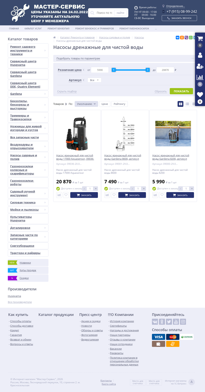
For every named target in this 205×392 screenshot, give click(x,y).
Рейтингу (119, 104)
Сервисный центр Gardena (23, 73)
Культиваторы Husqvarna (21, 218)
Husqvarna (14, 296)
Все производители (20, 302)
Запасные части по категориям (28, 236)
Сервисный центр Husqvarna (23, 63)
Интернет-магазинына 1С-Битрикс (180, 382)
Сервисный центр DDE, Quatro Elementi (25, 84)
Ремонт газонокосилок (134, 28)
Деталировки (28, 228)
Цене (104, 104)
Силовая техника (28, 202)
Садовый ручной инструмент (28, 193)
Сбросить (161, 91)
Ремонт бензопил (58, 28)
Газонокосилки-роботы (22, 182)
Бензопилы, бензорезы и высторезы (28, 104)
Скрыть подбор (67, 91)
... (156, 28)
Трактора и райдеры (25, 253)
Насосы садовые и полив (28, 157)
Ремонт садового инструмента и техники (28, 50)
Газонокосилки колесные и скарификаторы (28, 169)
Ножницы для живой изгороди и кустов (28, 128)
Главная (14, 28)
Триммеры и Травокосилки (28, 117)
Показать (181, 91)
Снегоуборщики (22, 246)
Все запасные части (24, 137)
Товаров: (58, 104)
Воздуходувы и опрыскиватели (28, 146)
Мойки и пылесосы (28, 209)
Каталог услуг (33, 28)
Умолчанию (84, 104)
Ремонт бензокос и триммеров (94, 28)
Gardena (28, 94)
